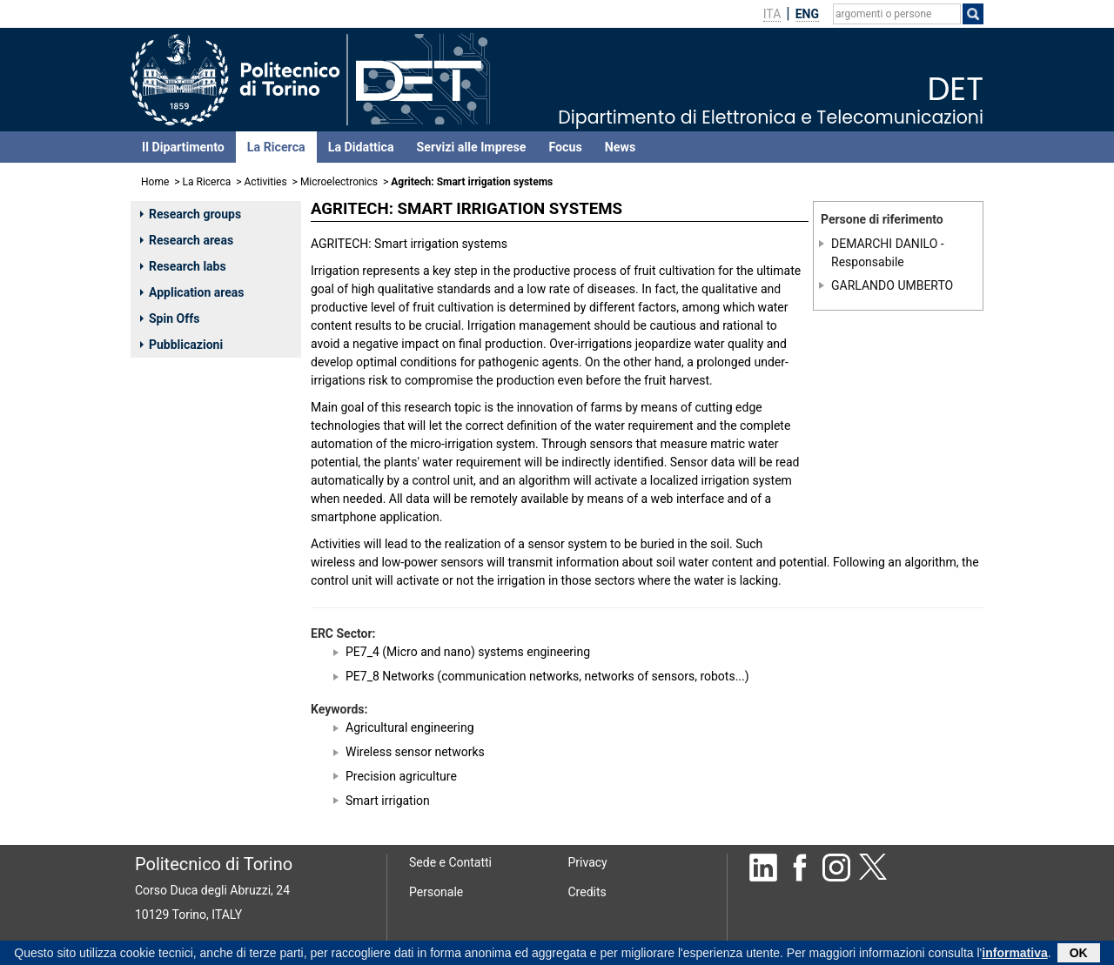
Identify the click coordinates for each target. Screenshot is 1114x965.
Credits (587, 892)
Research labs (183, 266)
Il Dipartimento (183, 147)
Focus (564, 147)
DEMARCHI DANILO (884, 244)
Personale (436, 892)
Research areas (186, 240)
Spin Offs (169, 318)
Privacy (587, 862)
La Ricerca (276, 147)
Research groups (190, 214)
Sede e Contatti (450, 862)
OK (1079, 955)
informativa (1014, 955)
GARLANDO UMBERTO (892, 285)
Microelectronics (339, 182)
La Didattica (361, 147)
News (620, 147)
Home (155, 182)
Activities (266, 182)
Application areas (192, 292)
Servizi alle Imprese (472, 147)
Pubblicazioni (181, 345)
